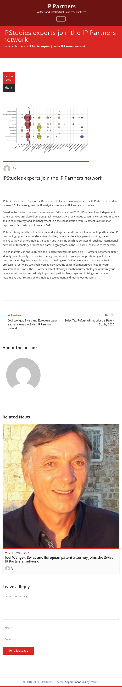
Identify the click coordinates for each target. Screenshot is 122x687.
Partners (19, 46)
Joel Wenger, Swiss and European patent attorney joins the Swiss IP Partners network (59, 559)
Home (6, 46)
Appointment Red (75, 682)
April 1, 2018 (14, 553)
